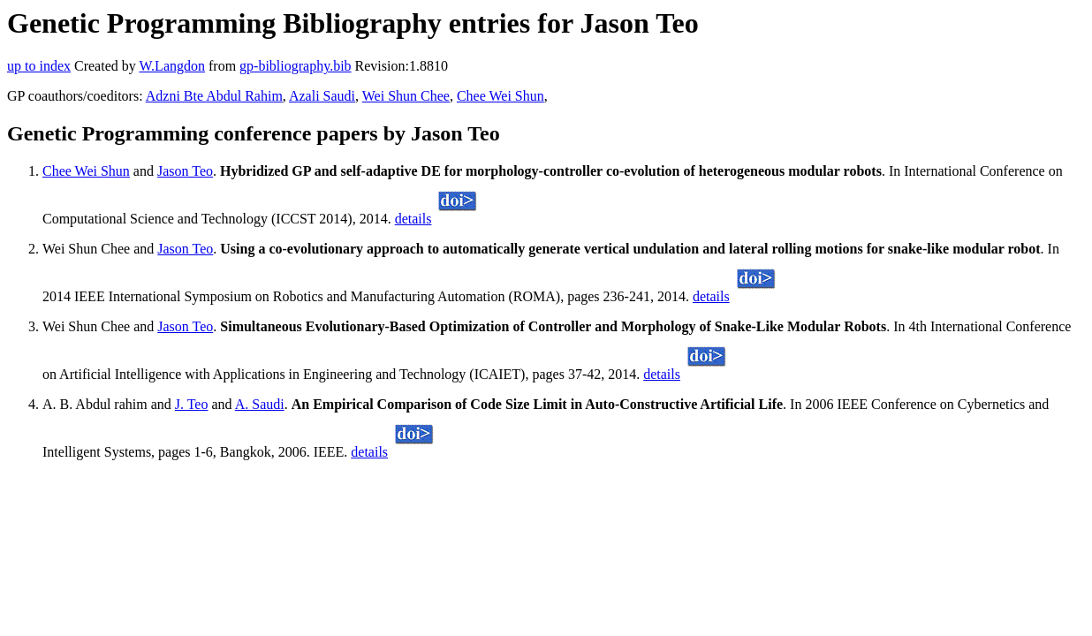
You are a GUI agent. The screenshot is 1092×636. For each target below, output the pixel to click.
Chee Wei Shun (500, 95)
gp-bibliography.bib (295, 65)
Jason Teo (185, 170)
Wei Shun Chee (406, 95)
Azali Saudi (322, 95)
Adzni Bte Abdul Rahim (214, 95)
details (413, 218)
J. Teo (192, 404)
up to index (39, 65)
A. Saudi (259, 404)
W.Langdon (172, 65)
